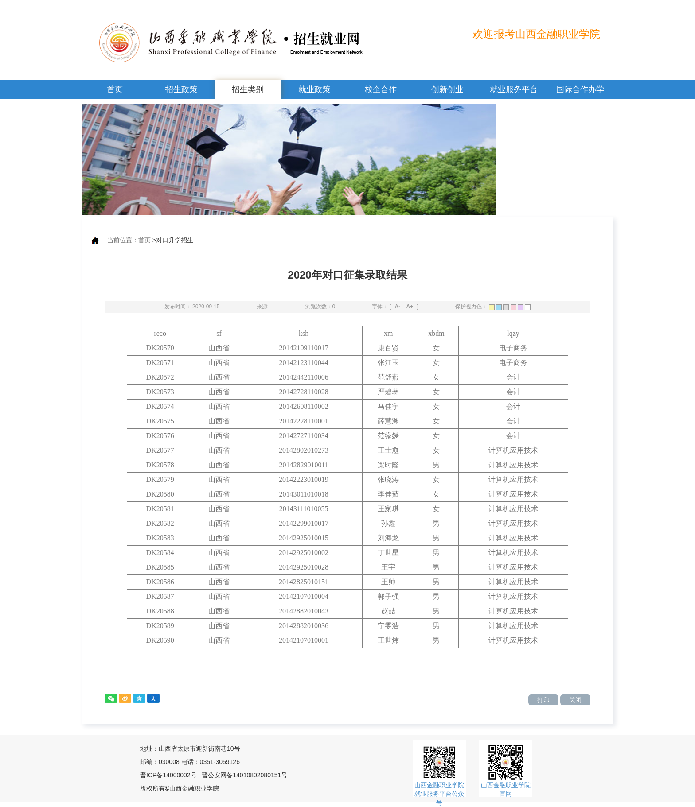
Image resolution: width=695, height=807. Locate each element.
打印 (543, 699)
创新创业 (447, 89)
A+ (410, 306)
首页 (115, 89)
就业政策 (314, 89)
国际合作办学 (580, 89)
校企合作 (381, 89)
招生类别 (248, 89)
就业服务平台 (514, 89)
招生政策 (181, 89)
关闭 (575, 699)
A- (398, 306)
